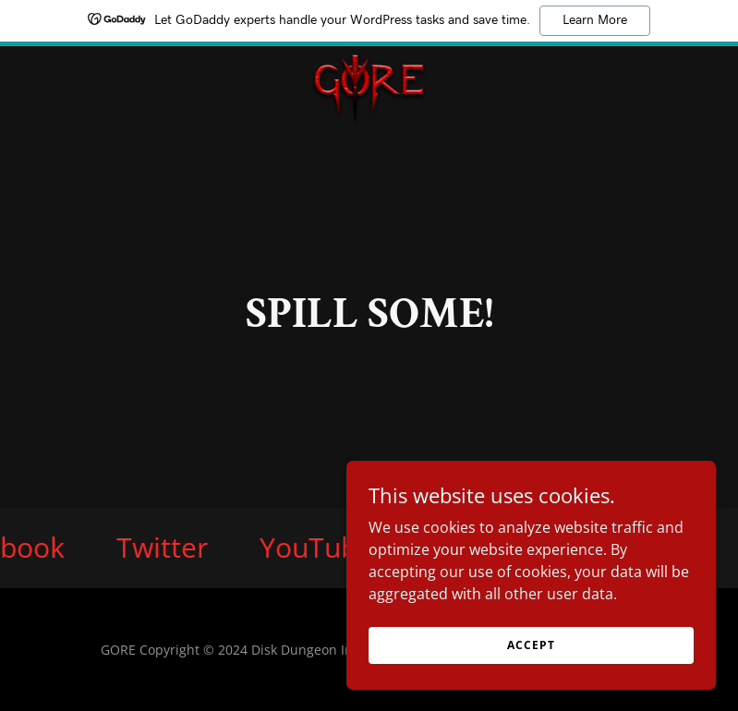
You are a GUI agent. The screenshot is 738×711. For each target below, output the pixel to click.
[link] (369, 61)
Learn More (595, 20)
